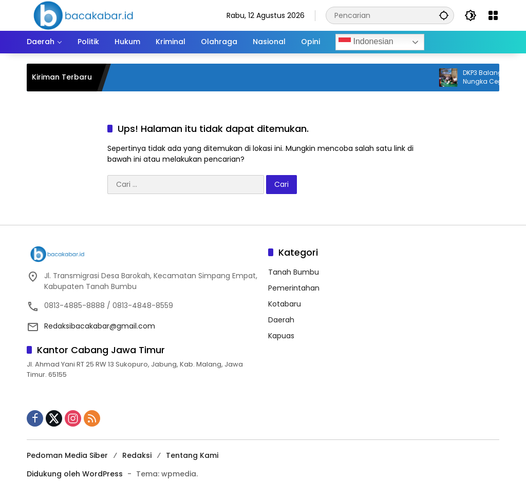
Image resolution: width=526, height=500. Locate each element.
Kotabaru (284, 304)
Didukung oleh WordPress (75, 474)
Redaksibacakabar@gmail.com (99, 326)
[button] (444, 15)
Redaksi (137, 455)
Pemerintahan (294, 288)
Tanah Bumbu (293, 272)
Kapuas (281, 336)
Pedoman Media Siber (67, 455)
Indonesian (366, 42)
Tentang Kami (192, 455)
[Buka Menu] (493, 15)
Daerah (281, 320)
